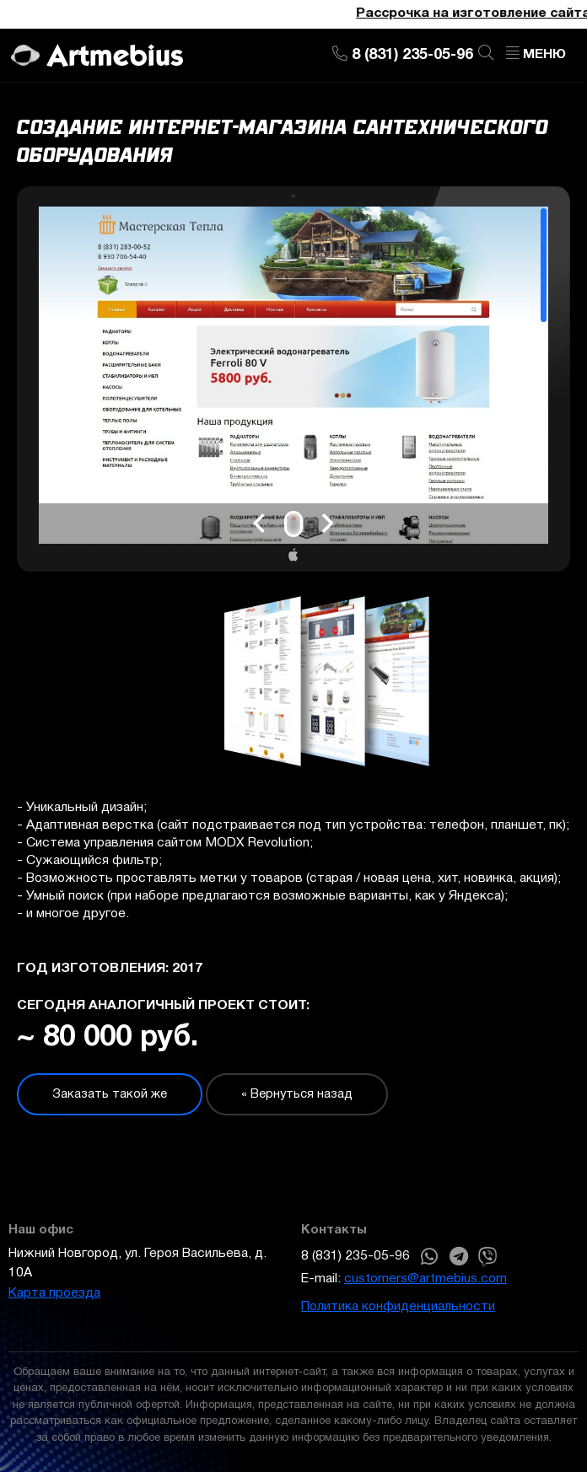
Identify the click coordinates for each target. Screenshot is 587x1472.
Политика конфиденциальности (398, 1307)
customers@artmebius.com (425, 1279)
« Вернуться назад (297, 1094)
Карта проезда (54, 1293)
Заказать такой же (109, 1094)
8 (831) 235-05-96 (355, 1256)
